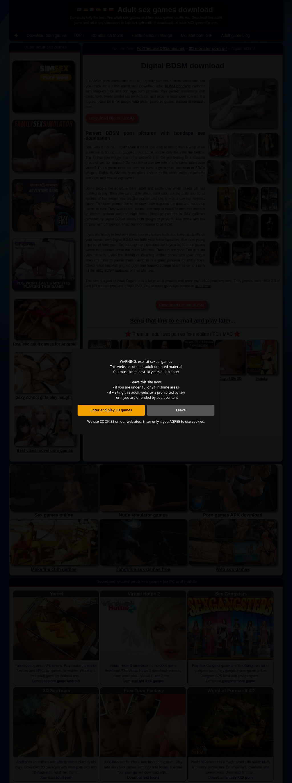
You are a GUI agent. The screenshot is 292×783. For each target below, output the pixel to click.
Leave (181, 410)
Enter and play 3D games (111, 410)
